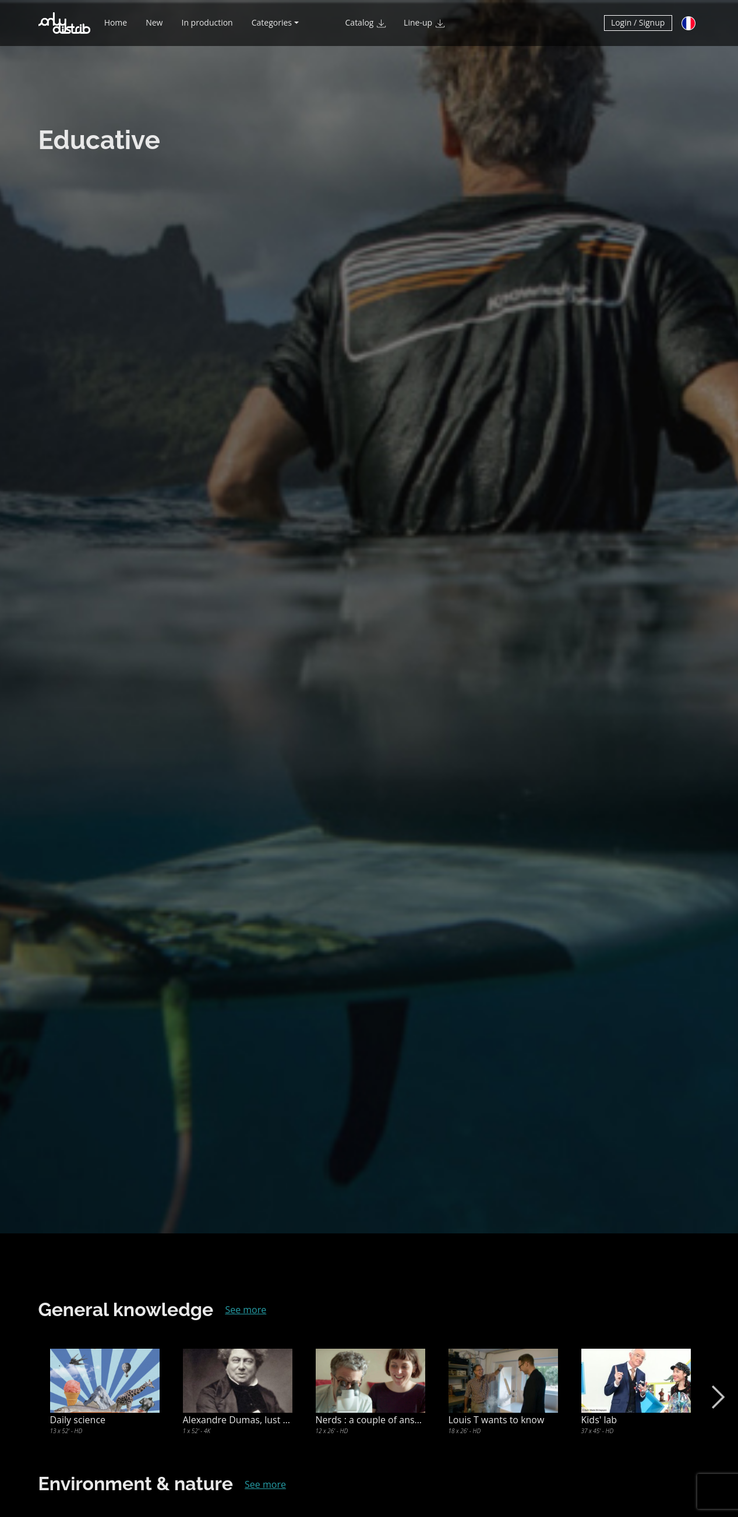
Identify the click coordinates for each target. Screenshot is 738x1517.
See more (245, 1309)
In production (206, 27)
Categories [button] (272, 27)
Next (716, 1397)
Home (116, 27)
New (154, 27)
